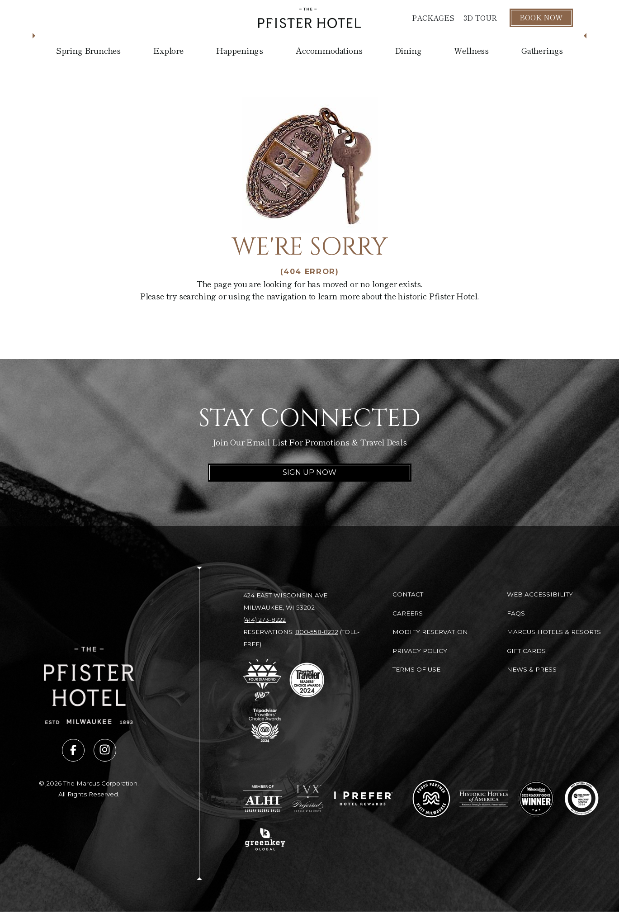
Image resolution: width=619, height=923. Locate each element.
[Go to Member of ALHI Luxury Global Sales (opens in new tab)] (262, 798)
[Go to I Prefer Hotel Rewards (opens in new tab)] (363, 798)
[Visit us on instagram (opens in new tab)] (105, 750)
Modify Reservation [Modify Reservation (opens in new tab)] (430, 631)
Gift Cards (526, 650)
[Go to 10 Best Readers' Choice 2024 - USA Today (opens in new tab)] (581, 799)
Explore (168, 50)
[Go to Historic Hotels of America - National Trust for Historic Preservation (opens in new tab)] (484, 798)
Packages (433, 17)
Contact (407, 594)
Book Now (541, 17)
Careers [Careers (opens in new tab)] (407, 613)
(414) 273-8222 (264, 619)
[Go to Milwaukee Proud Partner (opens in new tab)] (431, 799)
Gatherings (542, 50)
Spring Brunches (88, 50)
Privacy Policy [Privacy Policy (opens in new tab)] (419, 650)
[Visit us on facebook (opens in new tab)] (73, 750)
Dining (408, 50)
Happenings (239, 50)
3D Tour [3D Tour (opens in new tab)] (480, 17)
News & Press (532, 669)
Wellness (471, 50)
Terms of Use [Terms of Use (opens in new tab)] (416, 669)
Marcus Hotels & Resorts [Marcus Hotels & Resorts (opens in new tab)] (554, 631)
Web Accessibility (540, 594)
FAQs (516, 613)
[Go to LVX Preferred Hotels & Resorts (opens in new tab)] (308, 798)
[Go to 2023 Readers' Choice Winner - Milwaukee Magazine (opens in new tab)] (536, 799)
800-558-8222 (316, 631)
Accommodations (329, 50)
